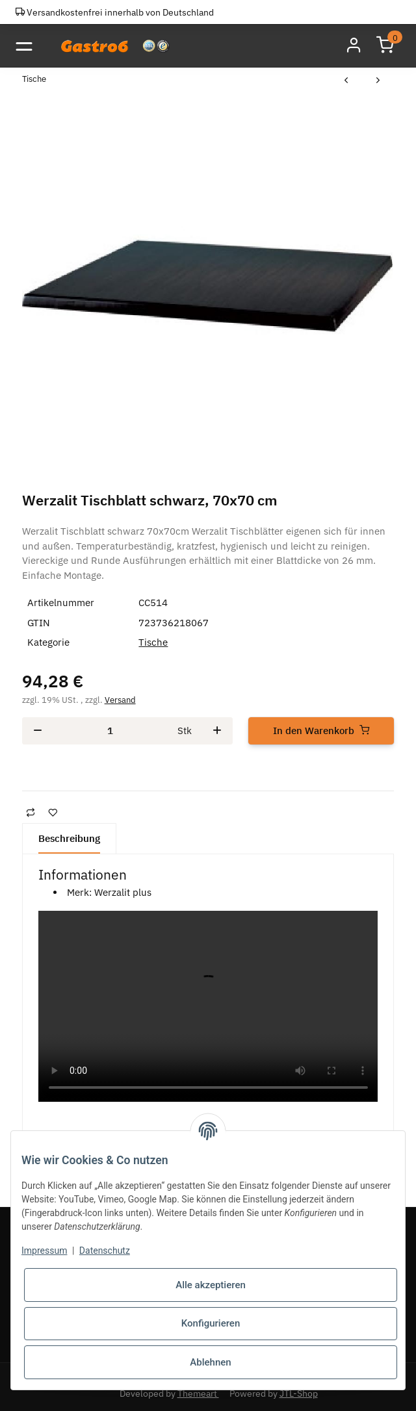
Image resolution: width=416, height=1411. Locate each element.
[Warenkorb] (384, 45)
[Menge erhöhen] (217, 731)
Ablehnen (210, 1362)
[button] (353, 45)
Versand (120, 700)
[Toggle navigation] (24, 46)
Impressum (44, 1250)
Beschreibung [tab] (69, 838)
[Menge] (110, 731)
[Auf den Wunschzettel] (52, 812)
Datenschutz (104, 1250)
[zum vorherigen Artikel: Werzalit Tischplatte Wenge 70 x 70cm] (346, 81)
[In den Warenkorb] (321, 731)
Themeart (198, 1393)
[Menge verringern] (37, 731)
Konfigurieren (210, 1323)
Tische (153, 642)
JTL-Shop (299, 1393)
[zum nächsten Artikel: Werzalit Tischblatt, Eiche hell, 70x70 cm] (378, 81)
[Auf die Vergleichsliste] (30, 812)
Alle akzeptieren (211, 1285)
